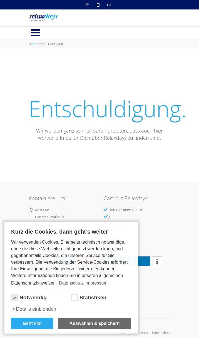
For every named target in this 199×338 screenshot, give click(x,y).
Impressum (139, 333)
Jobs (111, 216)
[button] (139, 261)
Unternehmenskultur (125, 209)
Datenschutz (161, 333)
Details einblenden (36, 309)
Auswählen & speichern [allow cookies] (94, 323)
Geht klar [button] (32, 323)
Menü (35, 32)
